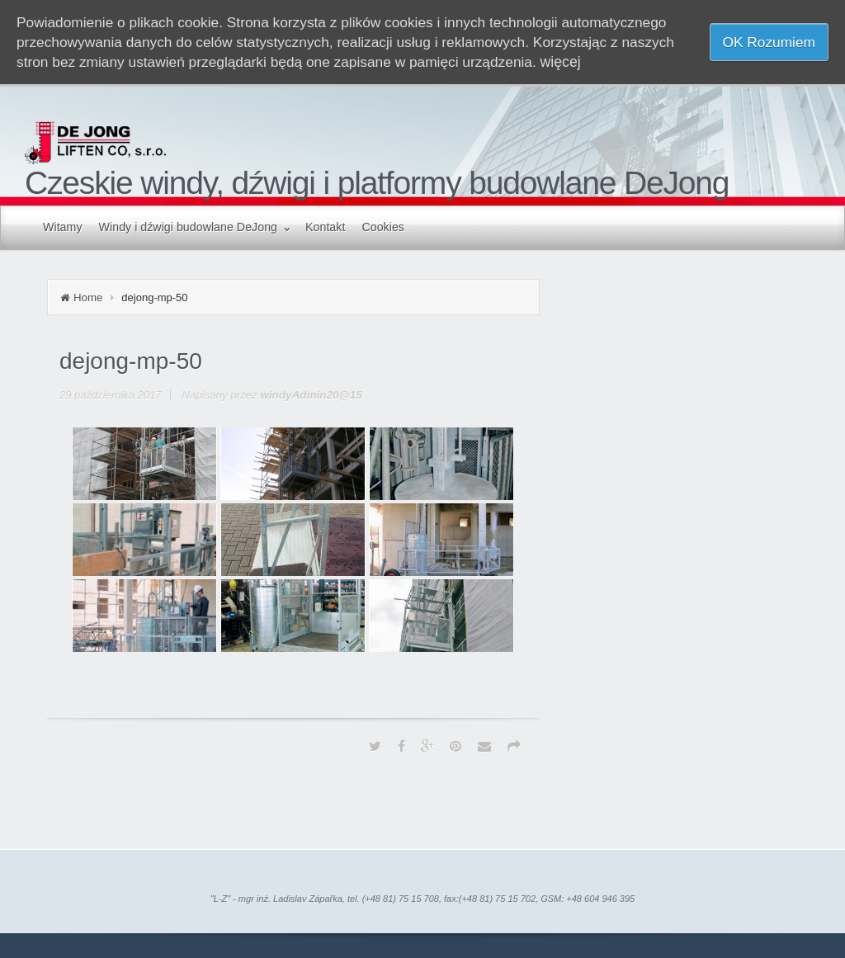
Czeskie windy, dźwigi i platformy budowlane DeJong (377, 183)
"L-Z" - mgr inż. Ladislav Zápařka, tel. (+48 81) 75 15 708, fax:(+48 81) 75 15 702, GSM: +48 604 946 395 (422, 899)
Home (87, 297)
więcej (561, 62)
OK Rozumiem (769, 42)
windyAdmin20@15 (311, 395)
